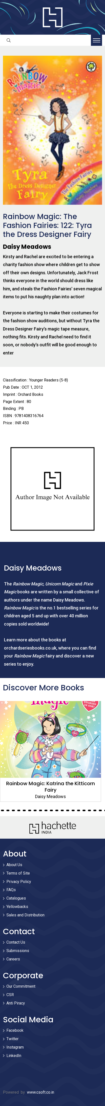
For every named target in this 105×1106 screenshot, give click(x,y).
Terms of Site (18, 873)
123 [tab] (84, 810)
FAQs (11, 889)
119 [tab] (62, 810)
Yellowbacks (17, 906)
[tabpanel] (52, 751)
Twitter (12, 1038)
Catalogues (16, 898)
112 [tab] (24, 810)
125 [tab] (94, 810)
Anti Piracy (15, 1003)
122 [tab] (78, 810)
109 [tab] (7, 810)
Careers (13, 959)
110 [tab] (13, 810)
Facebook (14, 1030)
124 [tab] (89, 810)
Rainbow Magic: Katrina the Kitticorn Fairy (52, 786)
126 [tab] (100, 810)
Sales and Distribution (25, 915)
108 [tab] (2, 810)
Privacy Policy (18, 881)
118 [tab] (56, 810)
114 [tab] (35, 810)
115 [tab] (40, 810)
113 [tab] (29, 810)
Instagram (15, 1047)
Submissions (17, 950)
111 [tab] (18, 810)
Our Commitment (20, 986)
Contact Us (15, 942)
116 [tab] (45, 810)
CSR (10, 994)
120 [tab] (67, 810)
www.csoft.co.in (40, 1092)
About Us (14, 864)
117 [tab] (51, 810)
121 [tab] (73, 810)
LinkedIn (13, 1055)
